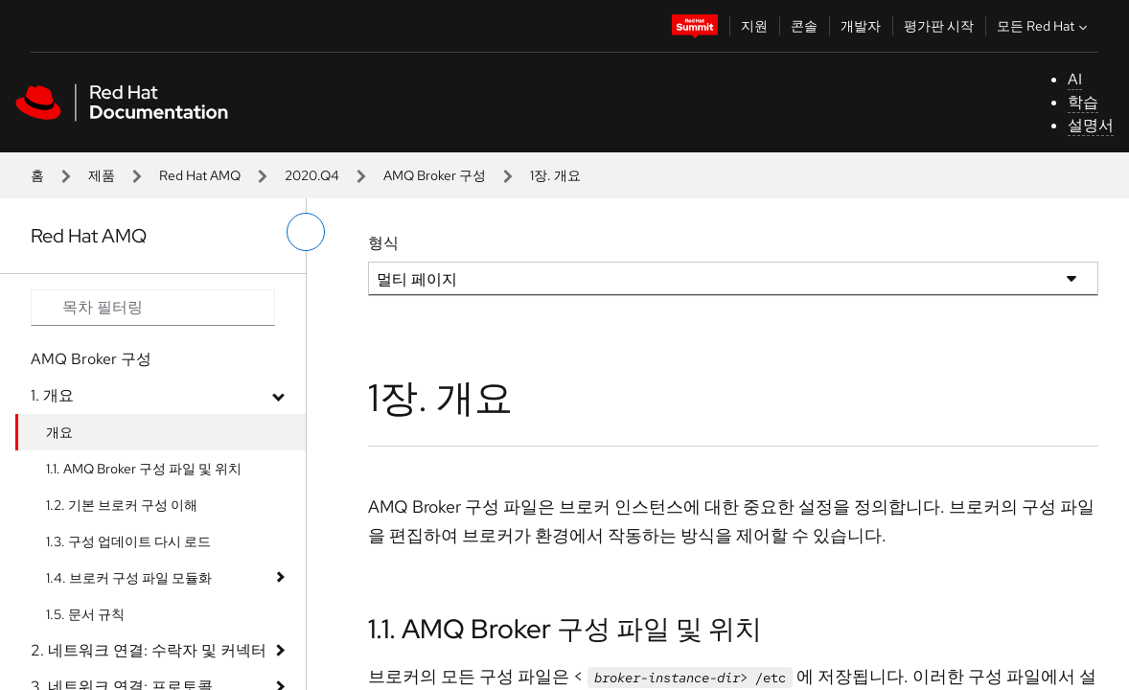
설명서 (1091, 125)
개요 (59, 432)
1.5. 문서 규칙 (85, 614)
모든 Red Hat (1044, 25)
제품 (101, 175)
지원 (754, 25)
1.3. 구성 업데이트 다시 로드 (128, 541)
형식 (383, 243)
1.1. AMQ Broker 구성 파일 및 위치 (144, 468)
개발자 (861, 25)
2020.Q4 (312, 175)
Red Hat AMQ (200, 175)
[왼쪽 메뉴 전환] (306, 232)
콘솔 (804, 25)
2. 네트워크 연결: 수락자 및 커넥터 (148, 650)
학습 (1083, 102)
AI (1075, 79)
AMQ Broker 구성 (434, 175)
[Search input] (153, 307)
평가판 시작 (939, 25)
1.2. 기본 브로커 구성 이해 (121, 505)
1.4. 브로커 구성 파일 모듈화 (129, 577)
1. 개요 (52, 395)
